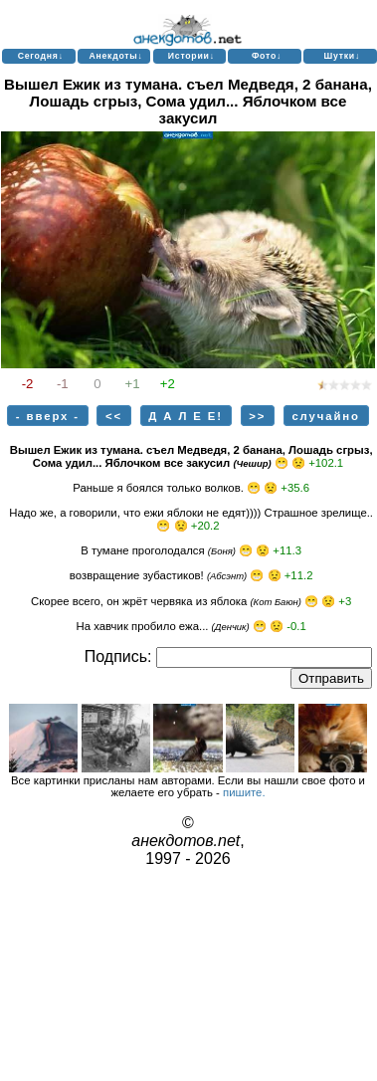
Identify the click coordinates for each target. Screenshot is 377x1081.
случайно (325, 416)
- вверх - (48, 416)
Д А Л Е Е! (185, 416)
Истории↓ (191, 56)
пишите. (244, 792)
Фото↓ (267, 56)
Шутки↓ (341, 56)
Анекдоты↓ (115, 56)
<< (113, 416)
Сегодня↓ (41, 56)
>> (257, 416)
